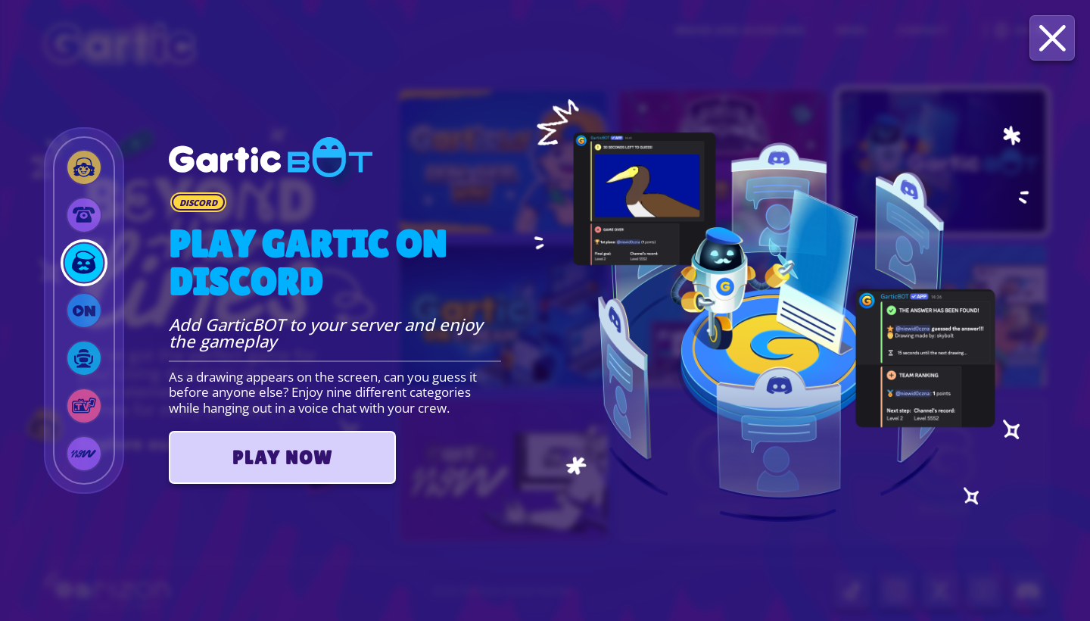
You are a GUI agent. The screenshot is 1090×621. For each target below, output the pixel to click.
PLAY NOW (282, 458)
